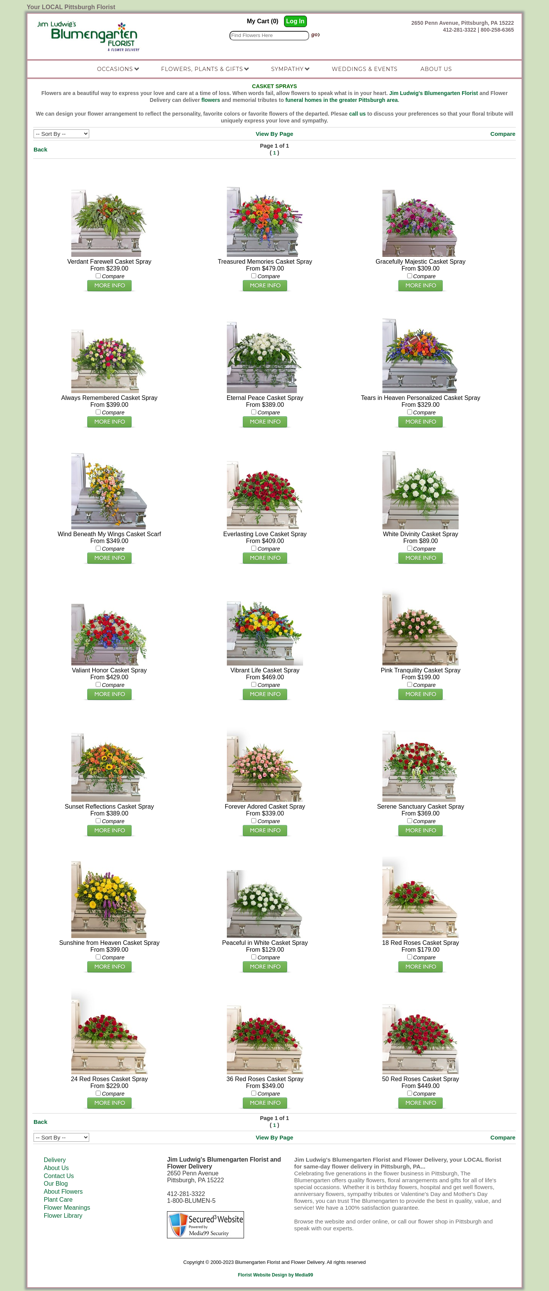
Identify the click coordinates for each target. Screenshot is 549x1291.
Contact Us (59, 1176)
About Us (56, 1168)
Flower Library (63, 1215)
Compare (502, 134)
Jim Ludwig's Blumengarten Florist (433, 93)
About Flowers (63, 1191)
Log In (295, 21)
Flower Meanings (67, 1207)
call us (357, 114)
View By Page (275, 134)
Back (40, 149)
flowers (210, 100)
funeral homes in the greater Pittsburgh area (341, 100)
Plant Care (58, 1199)
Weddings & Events (365, 69)
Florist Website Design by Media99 (275, 1275)
